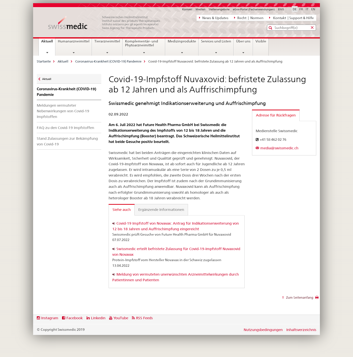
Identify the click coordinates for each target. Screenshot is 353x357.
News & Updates (213, 18)
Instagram (49, 318)
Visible (260, 41)
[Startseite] (106, 22)
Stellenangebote (219, 9)
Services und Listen (216, 41)
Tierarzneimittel (107, 41)
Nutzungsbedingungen (263, 329)
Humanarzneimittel (73, 41)
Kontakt (187, 9)
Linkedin (98, 318)
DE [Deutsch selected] (295, 9)
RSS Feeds (144, 318)
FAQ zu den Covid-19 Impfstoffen (65, 127)
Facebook (74, 318)
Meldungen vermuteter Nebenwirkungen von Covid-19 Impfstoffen (63, 111)
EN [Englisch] (313, 9)
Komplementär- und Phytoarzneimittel (141, 43)
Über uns (243, 41)
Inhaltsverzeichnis (301, 329)
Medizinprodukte (182, 41)
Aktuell (48, 43)
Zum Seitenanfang (299, 297)
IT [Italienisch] (307, 9)
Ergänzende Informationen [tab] (161, 209)
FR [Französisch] (301, 9)
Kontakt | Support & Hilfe (291, 18)
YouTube (120, 318)
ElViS (281, 9)
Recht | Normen (249, 18)
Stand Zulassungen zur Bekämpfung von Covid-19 (67, 141)
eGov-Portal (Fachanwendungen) (254, 9)
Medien (200, 9)
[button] (271, 28)
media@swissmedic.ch (279, 148)
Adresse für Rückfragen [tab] (276, 115)
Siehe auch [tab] (122, 209)
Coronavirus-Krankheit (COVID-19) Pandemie (108, 61)
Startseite (44, 61)
